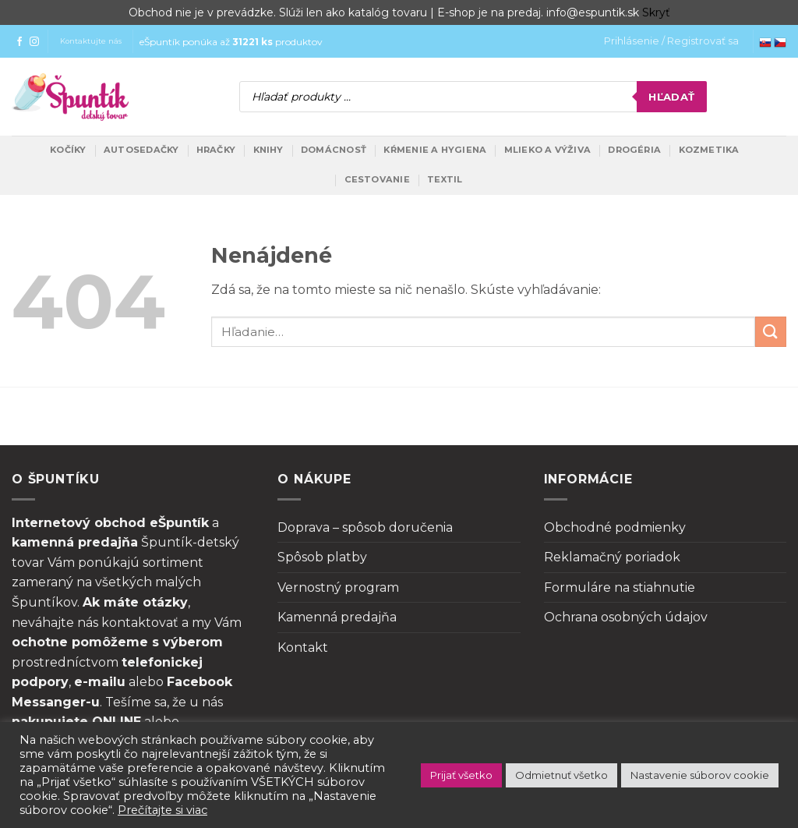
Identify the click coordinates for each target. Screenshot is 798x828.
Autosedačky (141, 149)
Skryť (656, 12)
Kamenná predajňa (337, 617)
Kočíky (68, 149)
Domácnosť (333, 149)
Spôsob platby (322, 557)
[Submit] (770, 332)
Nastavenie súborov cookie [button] (699, 775)
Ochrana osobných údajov (626, 617)
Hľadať (671, 96)
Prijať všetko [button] (461, 775)
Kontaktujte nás (91, 41)
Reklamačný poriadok (612, 557)
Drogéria (634, 149)
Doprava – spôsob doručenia (365, 527)
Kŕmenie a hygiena (434, 149)
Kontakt (302, 647)
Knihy (268, 149)
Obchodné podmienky (615, 527)
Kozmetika (709, 149)
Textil (444, 179)
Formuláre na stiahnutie (619, 587)
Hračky (215, 149)
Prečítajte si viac (162, 810)
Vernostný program (338, 587)
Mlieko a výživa (547, 149)
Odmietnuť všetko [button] (561, 775)
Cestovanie (377, 179)
